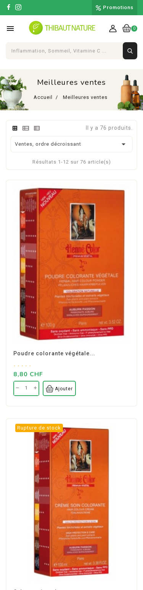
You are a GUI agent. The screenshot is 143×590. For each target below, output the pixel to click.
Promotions (118, 7)
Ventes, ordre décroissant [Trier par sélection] (71, 144)
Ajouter (59, 389)
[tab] (14, 128)
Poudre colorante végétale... (54, 353)
